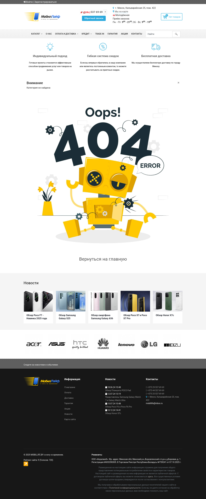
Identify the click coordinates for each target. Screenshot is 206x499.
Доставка (68, 398)
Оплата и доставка (65, 34)
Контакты (136, 34)
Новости (68, 414)
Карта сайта (70, 419)
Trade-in (99, 34)
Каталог (35, 34)
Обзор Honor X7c (165, 314)
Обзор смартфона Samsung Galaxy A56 (102, 316)
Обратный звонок (93, 18)
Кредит (86, 34)
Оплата (67, 393)
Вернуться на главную (103, 259)
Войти (28, 2)
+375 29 (155, 387)
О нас (49, 34)
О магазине (69, 387)
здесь (150, 476)
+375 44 (155, 390)
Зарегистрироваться (45, 2)
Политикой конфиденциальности (124, 488)
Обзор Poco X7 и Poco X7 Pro (135, 316)
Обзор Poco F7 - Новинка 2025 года (36, 316)
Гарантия (113, 34)
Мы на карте (121, 11)
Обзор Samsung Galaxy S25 (67, 316)
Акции (124, 34)
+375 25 (155, 394)
